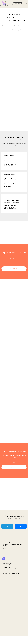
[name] (14, 549)
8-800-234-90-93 (7, 563)
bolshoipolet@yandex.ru (9, 564)
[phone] (14, 554)
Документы (6, 571)
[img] (10, 3)
